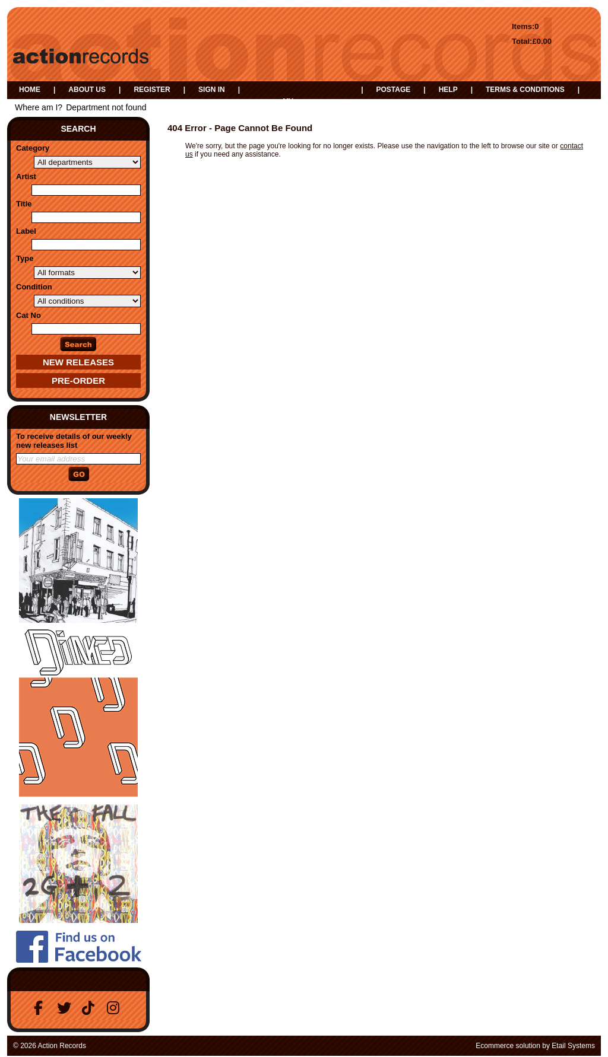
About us (87, 89)
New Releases (78, 362)
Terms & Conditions (525, 89)
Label (26, 231)
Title (24, 203)
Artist (26, 176)
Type (24, 258)
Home (29, 89)
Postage (393, 89)
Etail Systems (573, 1046)
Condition (34, 286)
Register (152, 89)
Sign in (211, 89)
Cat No (28, 315)
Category (32, 148)
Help (448, 89)
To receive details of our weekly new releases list (74, 441)
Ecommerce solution (508, 1046)
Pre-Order (78, 380)
